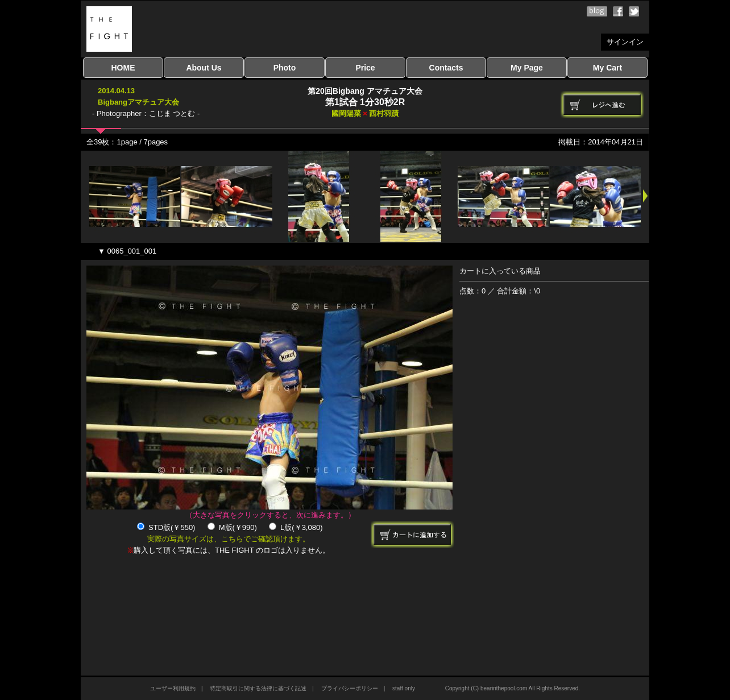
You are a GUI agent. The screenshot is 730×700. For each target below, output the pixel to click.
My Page (527, 67)
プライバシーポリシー (349, 688)
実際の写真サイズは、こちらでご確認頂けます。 (228, 539)
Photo (284, 67)
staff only (403, 688)
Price (365, 67)
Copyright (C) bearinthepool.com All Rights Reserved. (512, 688)
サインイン (625, 42)
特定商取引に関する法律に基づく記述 (258, 688)
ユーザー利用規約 (173, 688)
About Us (203, 67)
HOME (123, 67)
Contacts (446, 67)
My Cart (607, 67)
